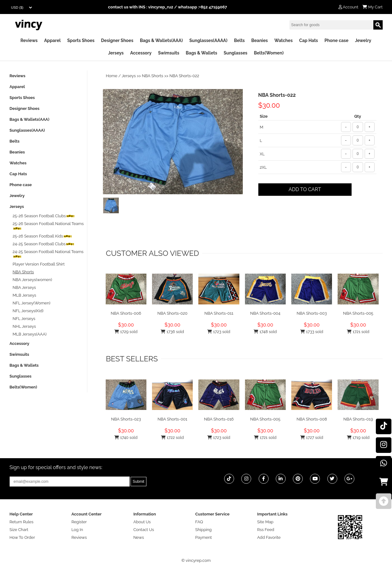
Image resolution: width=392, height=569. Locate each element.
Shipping (203, 529)
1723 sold (218, 331)
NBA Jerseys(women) (32, 279)
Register (79, 522)
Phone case (336, 40)
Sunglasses (235, 52)
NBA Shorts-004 (265, 313)
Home (112, 75)
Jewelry (363, 40)
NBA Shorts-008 (312, 419)
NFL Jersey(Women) (32, 303)
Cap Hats (308, 40)
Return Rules (22, 522)
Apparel (52, 40)
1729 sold (125, 331)
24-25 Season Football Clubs (44, 244)
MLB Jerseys (24, 295)
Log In (77, 529)
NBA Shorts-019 (358, 419)
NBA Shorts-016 (218, 419)
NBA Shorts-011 (218, 313)
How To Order (22, 537)
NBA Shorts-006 (126, 313)
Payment (203, 537)
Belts (239, 40)
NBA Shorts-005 (358, 313)
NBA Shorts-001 (172, 419)
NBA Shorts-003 (312, 313)
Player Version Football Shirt (39, 264)
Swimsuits (168, 52)
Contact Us (143, 529)
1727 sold (311, 437)
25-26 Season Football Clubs (44, 216)
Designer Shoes (117, 40)
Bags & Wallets (201, 52)
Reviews (29, 40)
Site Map (265, 522)
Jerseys (116, 52)
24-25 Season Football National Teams (48, 253)
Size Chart (19, 529)
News (138, 537)
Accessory (141, 52)
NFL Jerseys (24, 318)
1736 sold (172, 331)
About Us (142, 522)
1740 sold (125, 437)
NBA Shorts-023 (126, 419)
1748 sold (265, 331)
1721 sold (358, 331)
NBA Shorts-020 (172, 313)
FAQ (199, 522)
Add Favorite (268, 537)
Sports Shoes (81, 40)
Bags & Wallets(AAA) (161, 40)
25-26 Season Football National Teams (48, 225)
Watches (283, 40)
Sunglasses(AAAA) (208, 40)
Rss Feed (265, 529)
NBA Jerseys (24, 287)
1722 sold (172, 437)
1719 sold (358, 437)
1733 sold (311, 331)
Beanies (259, 40)
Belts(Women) (269, 52)
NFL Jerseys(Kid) (28, 310)
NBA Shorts (153, 75)
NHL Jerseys (24, 326)
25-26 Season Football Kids (42, 236)
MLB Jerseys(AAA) (30, 334)
